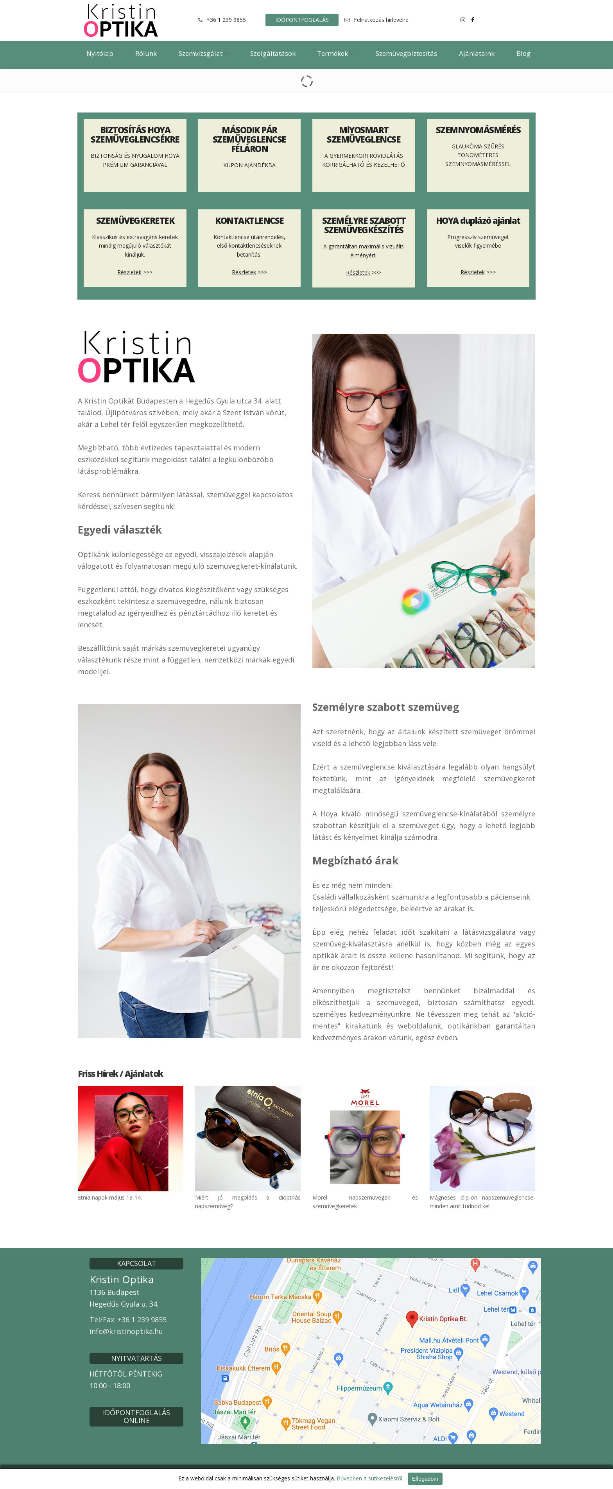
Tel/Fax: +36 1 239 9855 (128, 1319)
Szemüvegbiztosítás (406, 53)
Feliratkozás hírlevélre (381, 19)
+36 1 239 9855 (226, 19)
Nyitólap (99, 53)
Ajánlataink (477, 53)
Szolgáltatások (273, 53)
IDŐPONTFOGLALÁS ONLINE (136, 1416)
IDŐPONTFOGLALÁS (302, 19)
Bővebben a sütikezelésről (369, 1478)
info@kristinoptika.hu (126, 1331)
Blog (523, 53)
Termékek (335, 53)
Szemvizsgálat (203, 53)
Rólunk (146, 53)
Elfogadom (425, 1479)
